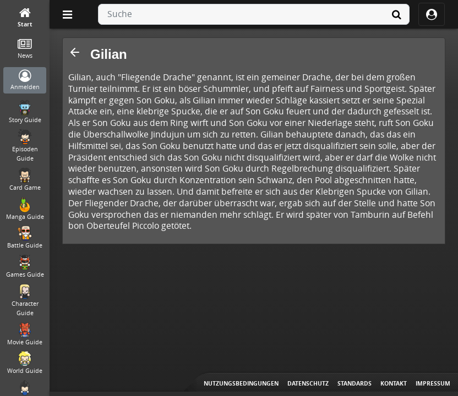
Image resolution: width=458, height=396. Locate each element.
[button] (74, 52)
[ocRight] (431, 14)
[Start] (25, 17)
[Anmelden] (25, 80)
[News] (25, 49)
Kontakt (393, 383)
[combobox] (254, 14)
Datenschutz (308, 383)
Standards (354, 383)
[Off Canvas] (67, 14)
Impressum (433, 383)
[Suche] (396, 14)
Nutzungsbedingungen (241, 383)
